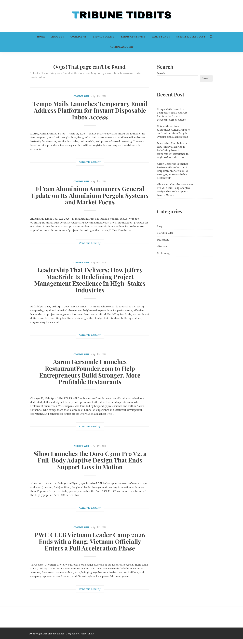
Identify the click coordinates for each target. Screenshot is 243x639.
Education (163, 239)
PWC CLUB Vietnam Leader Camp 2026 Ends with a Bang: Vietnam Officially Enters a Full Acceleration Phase (90, 541)
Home (41, 36)
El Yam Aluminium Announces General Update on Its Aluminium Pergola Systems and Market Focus (89, 195)
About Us (57, 36)
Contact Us (78, 36)
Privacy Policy (103, 36)
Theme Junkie (86, 633)
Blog (159, 226)
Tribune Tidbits (56, 633)
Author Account (121, 46)
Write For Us (161, 36)
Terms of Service (133, 36)
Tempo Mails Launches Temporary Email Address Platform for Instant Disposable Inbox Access (89, 110)
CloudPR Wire (81, 96)
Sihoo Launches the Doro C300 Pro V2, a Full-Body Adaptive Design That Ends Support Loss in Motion (89, 460)
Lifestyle (162, 246)
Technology (164, 253)
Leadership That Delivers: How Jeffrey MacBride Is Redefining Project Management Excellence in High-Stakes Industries (89, 280)
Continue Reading (90, 161)
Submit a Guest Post (190, 36)
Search (161, 73)
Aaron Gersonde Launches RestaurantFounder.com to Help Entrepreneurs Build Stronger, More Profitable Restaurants (89, 371)
